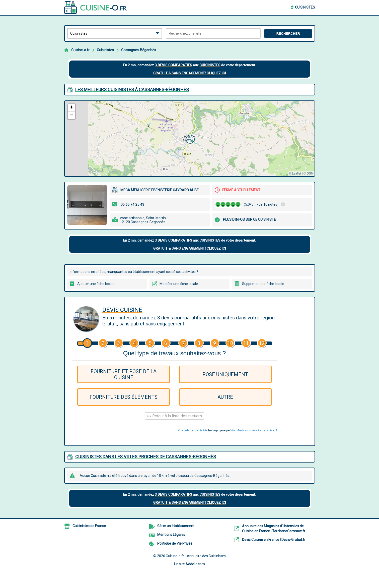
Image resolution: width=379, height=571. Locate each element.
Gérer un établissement (175, 526)
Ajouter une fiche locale (95, 284)
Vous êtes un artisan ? (264, 430)
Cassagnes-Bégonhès (138, 50)
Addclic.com (195, 564)
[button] (189, 138)
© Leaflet (295, 173)
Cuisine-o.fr (80, 50)
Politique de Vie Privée (174, 543)
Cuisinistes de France (89, 526)
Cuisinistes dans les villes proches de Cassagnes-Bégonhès (145, 456)
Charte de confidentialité (192, 430)
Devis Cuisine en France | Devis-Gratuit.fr (274, 540)
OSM (310, 173)
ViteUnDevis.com (240, 430)
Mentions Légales (171, 535)
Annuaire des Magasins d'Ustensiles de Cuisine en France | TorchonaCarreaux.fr (273, 528)
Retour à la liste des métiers (174, 416)
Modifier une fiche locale (179, 284)
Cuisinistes (305, 7)
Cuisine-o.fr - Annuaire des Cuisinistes (196, 556)
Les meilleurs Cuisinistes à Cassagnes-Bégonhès (132, 89)
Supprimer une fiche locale (263, 284)
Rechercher (288, 33)
